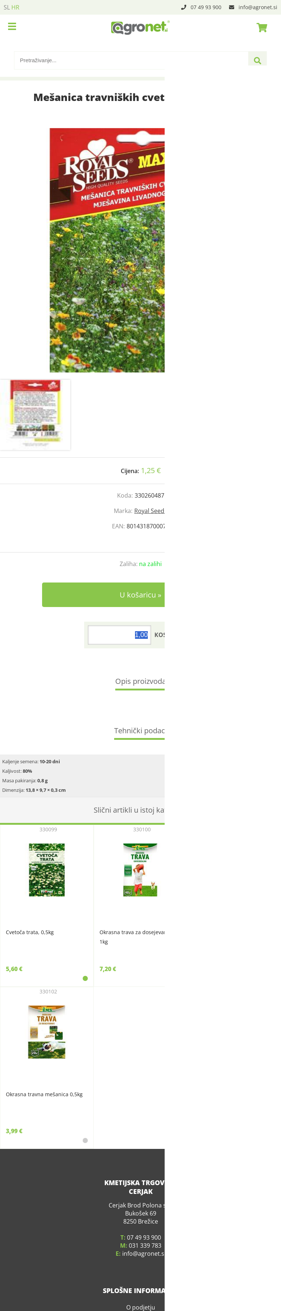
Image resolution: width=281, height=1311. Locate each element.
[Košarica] (259, 27)
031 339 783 (145, 1245)
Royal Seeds (150, 511)
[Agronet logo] (140, 27)
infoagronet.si (258, 7)
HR (15, 7)
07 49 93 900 (206, 7)
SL (7, 7)
